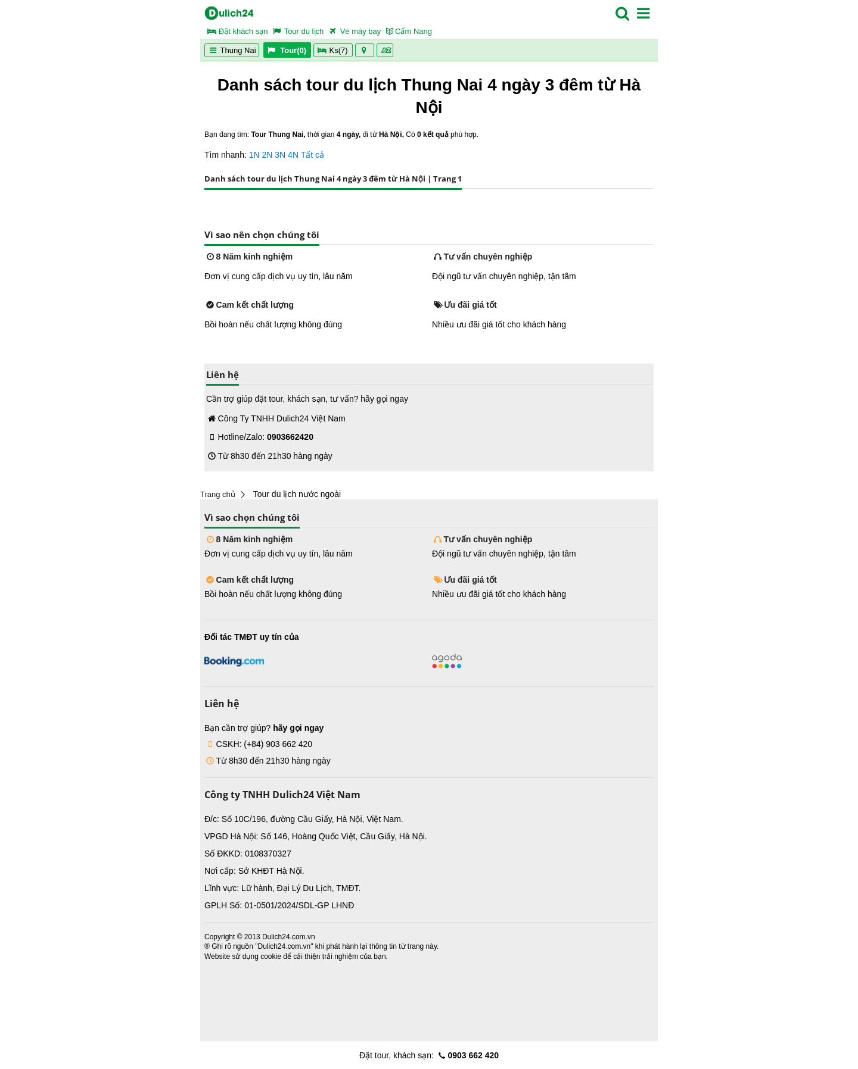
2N (267, 155)
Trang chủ (217, 494)
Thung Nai (231, 50)
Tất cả (312, 155)
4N (293, 155)
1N (254, 155)
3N (280, 155)
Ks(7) (333, 50)
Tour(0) (287, 50)
